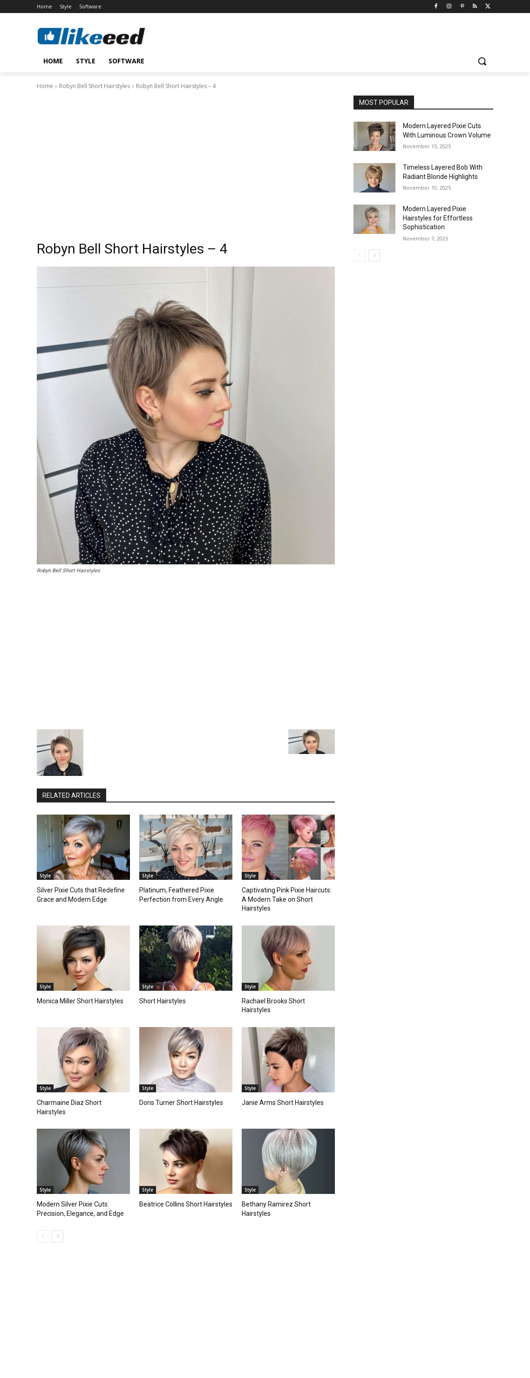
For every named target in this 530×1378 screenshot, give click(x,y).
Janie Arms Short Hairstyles (279, 1082)
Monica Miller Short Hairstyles (76, 990)
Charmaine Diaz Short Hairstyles (79, 1082)
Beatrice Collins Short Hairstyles (181, 1174)
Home (45, 86)
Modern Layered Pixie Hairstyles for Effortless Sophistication (438, 218)
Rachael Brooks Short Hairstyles (285, 990)
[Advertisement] (186, 161)
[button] (482, 61)
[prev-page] (42, 1205)
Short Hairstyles (160, 990)
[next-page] (57, 1205)
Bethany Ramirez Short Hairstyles (286, 1174)
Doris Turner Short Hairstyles (177, 1082)
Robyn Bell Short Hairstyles (94, 86)
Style (45, 875)
